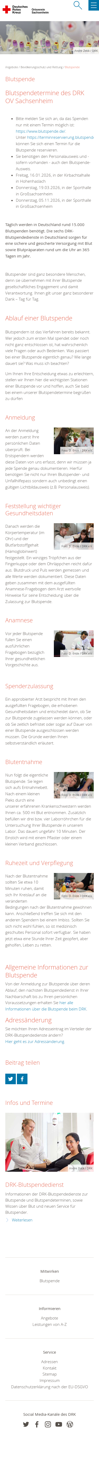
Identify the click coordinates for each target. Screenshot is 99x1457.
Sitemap (50, 1374)
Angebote (49, 1318)
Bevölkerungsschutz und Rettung (42, 67)
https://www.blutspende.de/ (40, 131)
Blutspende (72, 67)
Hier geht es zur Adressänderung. (35, 1041)
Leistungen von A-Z (49, 1324)
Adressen (49, 1361)
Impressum (50, 1380)
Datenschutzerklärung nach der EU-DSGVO (49, 1386)
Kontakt (49, 1368)
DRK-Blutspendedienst (34, 1184)
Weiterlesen (22, 1219)
